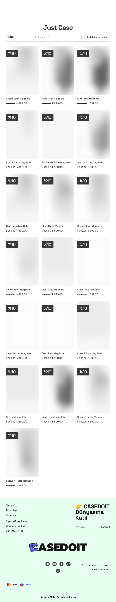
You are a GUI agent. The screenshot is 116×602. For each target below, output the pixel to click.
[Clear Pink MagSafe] (58, 325)
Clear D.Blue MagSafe (89, 226)
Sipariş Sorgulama (16, 521)
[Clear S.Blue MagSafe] (93, 325)
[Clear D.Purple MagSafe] (93, 389)
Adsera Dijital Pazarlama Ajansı (58, 597)
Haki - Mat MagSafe (53, 98)
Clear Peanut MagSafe (18, 353)
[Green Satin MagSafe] (22, 70)
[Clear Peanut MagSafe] (22, 325)
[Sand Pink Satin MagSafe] (58, 134)
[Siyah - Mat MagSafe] (58, 389)
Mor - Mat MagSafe (88, 98)
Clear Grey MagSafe (53, 289)
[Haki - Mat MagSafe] (58, 70)
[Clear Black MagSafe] (58, 198)
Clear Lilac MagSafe (88, 289)
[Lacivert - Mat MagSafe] (22, 452)
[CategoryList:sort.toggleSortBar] (98, 37)
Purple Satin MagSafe (18, 162)
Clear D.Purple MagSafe (90, 417)
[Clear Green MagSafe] (22, 261)
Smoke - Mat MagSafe (90, 162)
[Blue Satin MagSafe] (22, 198)
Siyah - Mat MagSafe (54, 417)
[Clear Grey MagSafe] (58, 261)
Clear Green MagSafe (18, 289)
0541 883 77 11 (14, 530)
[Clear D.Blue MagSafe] (93, 198)
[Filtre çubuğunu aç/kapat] (13, 37)
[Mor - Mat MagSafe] (93, 70)
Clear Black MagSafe (53, 226)
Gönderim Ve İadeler (17, 526)
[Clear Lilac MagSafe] (93, 261)
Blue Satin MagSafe (17, 226)
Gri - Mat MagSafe (16, 417)
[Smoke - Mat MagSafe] (93, 134)
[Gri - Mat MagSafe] (22, 389)
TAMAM (105, 527)
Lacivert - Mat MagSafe (19, 480)
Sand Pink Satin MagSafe (56, 162)
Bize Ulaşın (12, 510)
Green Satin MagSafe (18, 98)
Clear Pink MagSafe (53, 353)
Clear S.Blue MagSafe (89, 353)
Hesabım (11, 515)
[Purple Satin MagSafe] (22, 134)
